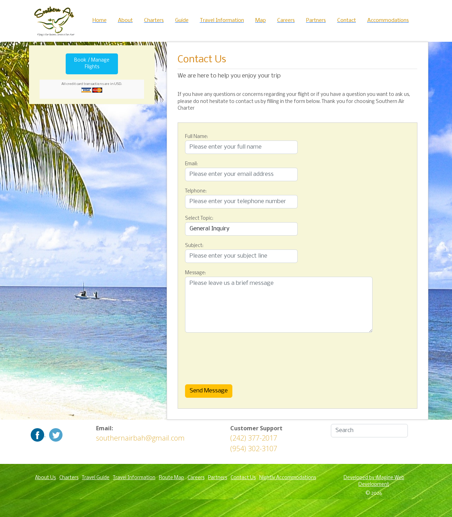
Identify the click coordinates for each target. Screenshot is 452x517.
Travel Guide (95, 478)
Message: (195, 273)
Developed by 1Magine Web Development (374, 481)
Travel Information (134, 478)
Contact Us (243, 478)
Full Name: (196, 136)
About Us (45, 478)
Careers (196, 478)
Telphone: (196, 191)
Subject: (194, 245)
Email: (191, 164)
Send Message (209, 390)
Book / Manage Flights (91, 64)
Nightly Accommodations (287, 478)
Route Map (171, 478)
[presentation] (220, 356)
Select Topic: (199, 218)
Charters (68, 478)
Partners (217, 478)
